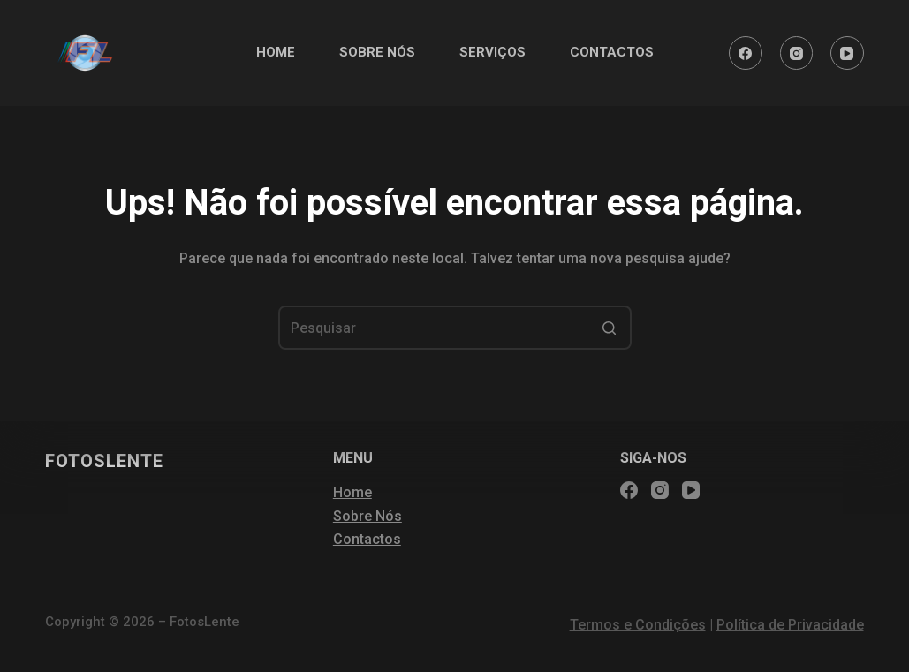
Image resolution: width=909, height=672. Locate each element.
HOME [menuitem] (275, 52)
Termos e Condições (638, 624)
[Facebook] (745, 53)
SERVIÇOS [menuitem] (492, 52)
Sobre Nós (367, 516)
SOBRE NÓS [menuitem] (377, 52)
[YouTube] (847, 53)
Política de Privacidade (790, 624)
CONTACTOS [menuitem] (612, 52)
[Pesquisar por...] (455, 328)
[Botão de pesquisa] (609, 328)
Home (352, 492)
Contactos (367, 539)
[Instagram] (797, 53)
